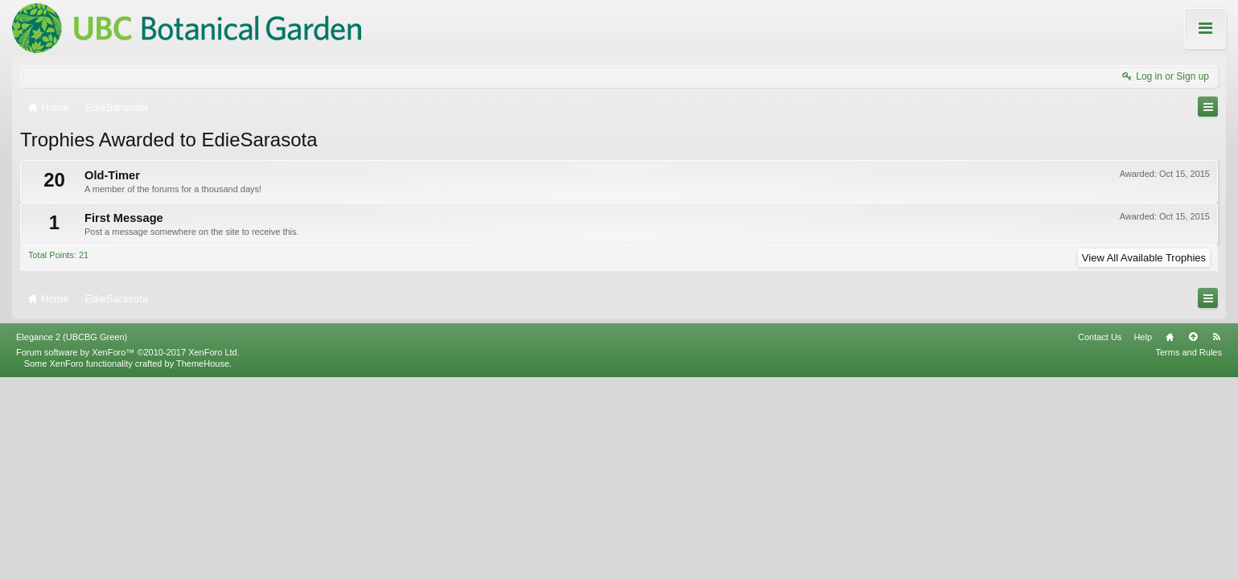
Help (1142, 538)
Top (1193, 538)
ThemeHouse (202, 564)
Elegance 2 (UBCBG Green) (71, 538)
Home (1169, 538)
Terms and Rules (1188, 553)
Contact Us (1099, 538)
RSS (1216, 538)
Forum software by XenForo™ (128, 553)
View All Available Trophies (1144, 258)
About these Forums (1172, 39)
